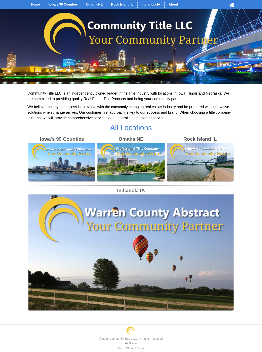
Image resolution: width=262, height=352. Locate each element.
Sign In (131, 343)
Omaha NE (94, 4)
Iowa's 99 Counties (63, 4)
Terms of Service (126, 348)
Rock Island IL (122, 4)
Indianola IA (151, 4)
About (173, 4)
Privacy (140, 348)
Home (35, 4)
